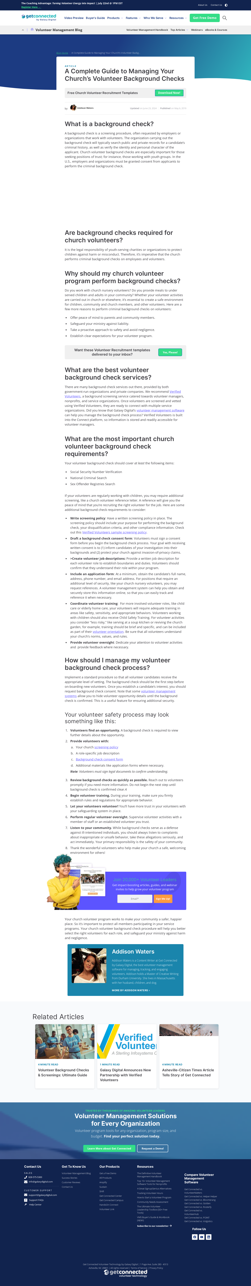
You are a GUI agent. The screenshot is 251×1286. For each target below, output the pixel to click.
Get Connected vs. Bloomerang (200, 1198)
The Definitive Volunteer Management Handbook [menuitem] (149, 1173)
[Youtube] (201, 1235)
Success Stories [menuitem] (69, 1176)
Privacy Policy (156, 1266)
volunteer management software (160, 409)
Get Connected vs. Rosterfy (197, 1205)
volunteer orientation (108, 630)
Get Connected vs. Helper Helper (200, 1195)
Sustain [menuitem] (103, 1185)
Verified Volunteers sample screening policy (114, 531)
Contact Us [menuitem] (67, 1185)
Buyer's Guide (95, 17)
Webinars (197, 28)
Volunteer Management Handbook (147, 28)
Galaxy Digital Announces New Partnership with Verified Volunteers (125, 1074)
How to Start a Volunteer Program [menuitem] (154, 1196)
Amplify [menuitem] (103, 1180)
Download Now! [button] (169, 91)
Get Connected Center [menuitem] (110, 1194)
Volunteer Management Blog (56, 28)
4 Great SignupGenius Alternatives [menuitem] (154, 1187)
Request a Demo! (153, 1147)
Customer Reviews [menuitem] (71, 1180)
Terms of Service (139, 1266)
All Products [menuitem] (105, 1176)
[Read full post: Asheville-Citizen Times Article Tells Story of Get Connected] (189, 1040)
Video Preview (74, 17)
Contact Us (216, 5)
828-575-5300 (33, 1175)
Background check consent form (99, 758)
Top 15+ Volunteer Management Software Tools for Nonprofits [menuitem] (153, 1181)
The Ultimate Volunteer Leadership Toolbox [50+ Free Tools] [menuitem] (152, 1208)
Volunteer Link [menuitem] (106, 1207)
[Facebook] (195, 1235)
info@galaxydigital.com (38, 1180)
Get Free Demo (204, 17)
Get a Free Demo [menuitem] (107, 1171)
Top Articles (177, 28)
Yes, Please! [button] (170, 351)
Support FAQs (34, 1198)
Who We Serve (153, 17)
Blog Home (62, 51)
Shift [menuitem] (101, 1189)
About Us (202, 5)
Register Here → (31, 7)
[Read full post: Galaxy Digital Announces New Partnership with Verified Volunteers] (126, 1040)
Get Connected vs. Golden (197, 1201)
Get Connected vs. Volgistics (198, 1219)
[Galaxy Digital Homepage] (38, 17)
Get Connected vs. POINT (197, 1216)
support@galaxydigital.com (40, 1194)
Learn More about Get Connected (109, 1147)
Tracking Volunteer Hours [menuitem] (150, 1191)
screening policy (106, 746)
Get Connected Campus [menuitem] (111, 1198)
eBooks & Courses (216, 28)
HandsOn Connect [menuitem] (108, 1203)
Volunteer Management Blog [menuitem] (76, 1171)
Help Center (32, 1203)
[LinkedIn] (208, 1235)
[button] (225, 17)
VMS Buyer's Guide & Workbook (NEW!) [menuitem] (153, 1217)
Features (132, 17)
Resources (176, 17)
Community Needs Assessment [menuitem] (152, 1200)
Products (113, 17)
